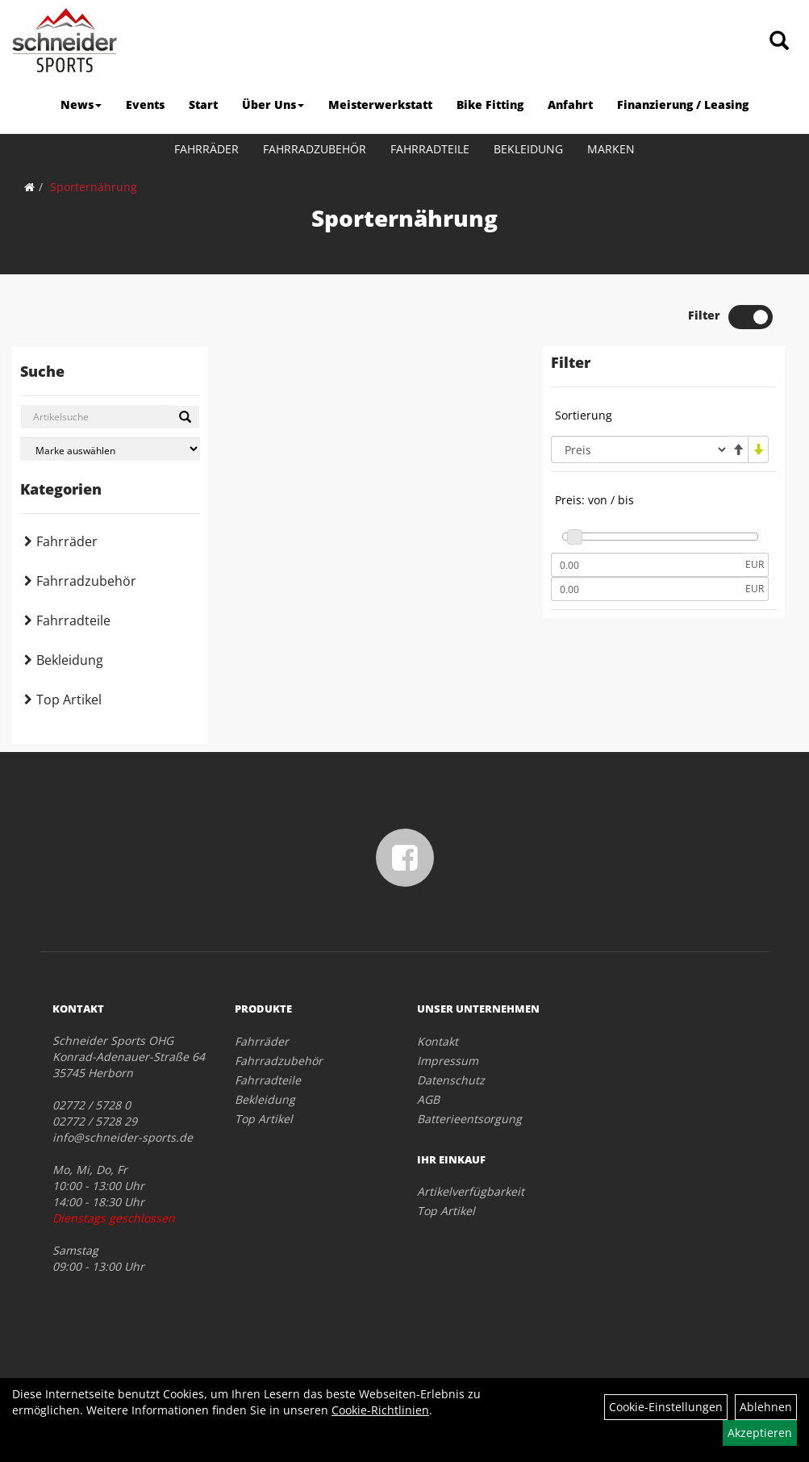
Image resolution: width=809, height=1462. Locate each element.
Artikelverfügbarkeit (470, 1191)
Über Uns (273, 104)
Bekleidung (528, 149)
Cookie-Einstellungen (666, 1406)
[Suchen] (185, 417)
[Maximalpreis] (646, 589)
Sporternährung (93, 186)
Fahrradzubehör (314, 149)
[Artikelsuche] (779, 41)
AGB (428, 1099)
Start (203, 104)
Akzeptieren (760, 1432)
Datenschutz (451, 1080)
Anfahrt (570, 104)
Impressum (447, 1060)
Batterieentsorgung (469, 1118)
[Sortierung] (639, 449)
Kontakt (437, 1041)
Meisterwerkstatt (380, 104)
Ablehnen (766, 1406)
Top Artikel (69, 699)
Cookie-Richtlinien (380, 1410)
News (81, 104)
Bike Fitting (490, 104)
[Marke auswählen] (110, 449)
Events (145, 104)
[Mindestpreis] (646, 565)
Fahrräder (206, 149)
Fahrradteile (429, 149)
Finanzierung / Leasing (683, 104)
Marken (611, 149)
